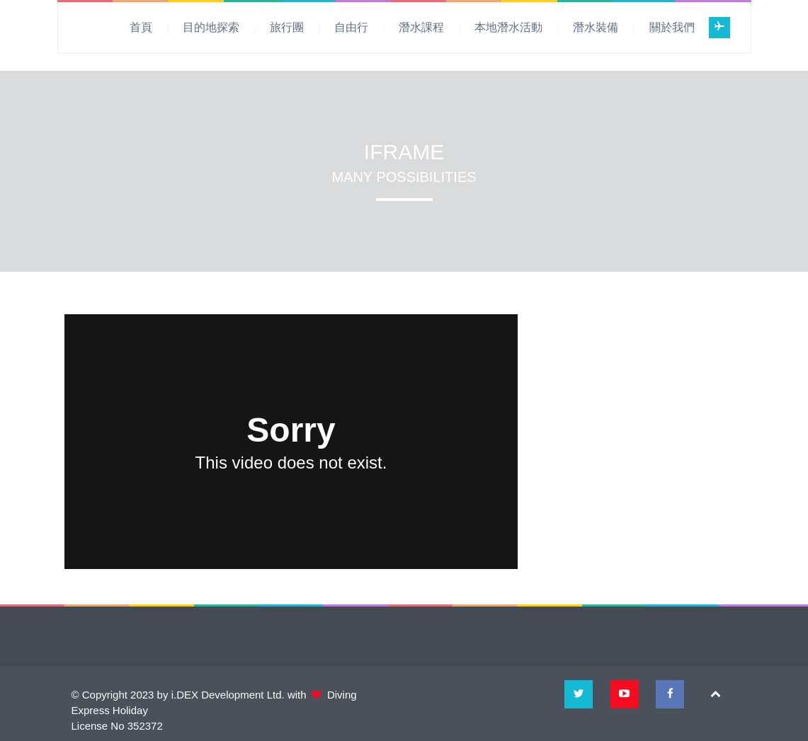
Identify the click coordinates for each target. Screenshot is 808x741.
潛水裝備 (595, 27)
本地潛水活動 (508, 27)
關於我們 (672, 27)
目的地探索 (211, 27)
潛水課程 (421, 27)
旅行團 (287, 27)
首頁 (141, 27)
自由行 (351, 27)
